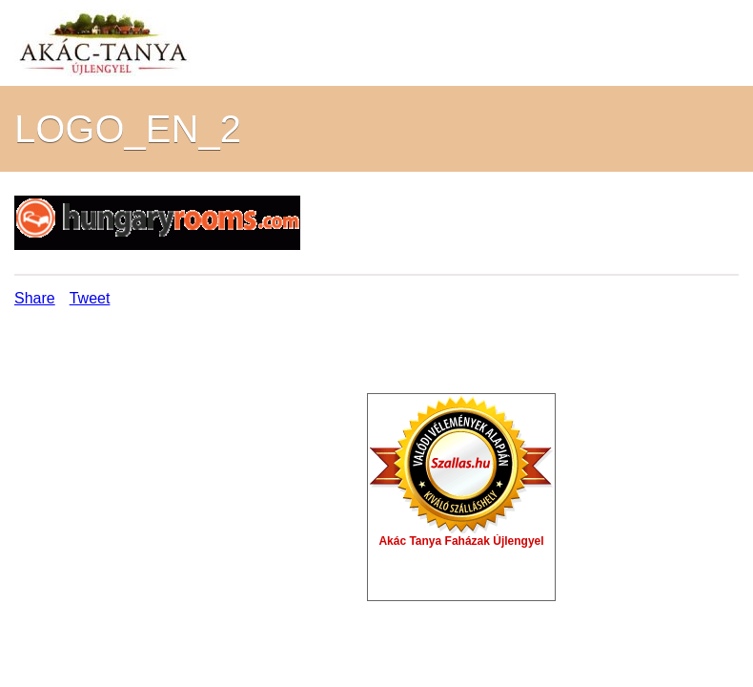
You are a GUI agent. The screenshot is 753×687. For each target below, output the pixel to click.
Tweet (90, 298)
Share (34, 298)
